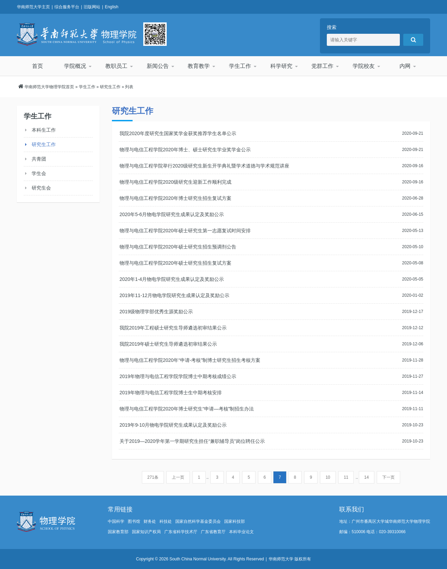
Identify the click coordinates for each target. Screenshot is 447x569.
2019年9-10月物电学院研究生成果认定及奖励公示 (173, 425)
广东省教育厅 (213, 531)
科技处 (165, 521)
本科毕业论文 (241, 531)
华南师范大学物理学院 (76, 34)
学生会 (39, 173)
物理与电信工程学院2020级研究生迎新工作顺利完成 (175, 182)
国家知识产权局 (146, 531)
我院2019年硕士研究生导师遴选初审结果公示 (168, 344)
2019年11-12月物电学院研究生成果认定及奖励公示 (174, 295)
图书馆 (134, 521)
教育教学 (199, 66)
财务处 (150, 521)
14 (366, 477)
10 (327, 477)
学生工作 (240, 66)
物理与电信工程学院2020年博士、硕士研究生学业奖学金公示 (185, 149)
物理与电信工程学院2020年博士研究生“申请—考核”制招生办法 (186, 408)
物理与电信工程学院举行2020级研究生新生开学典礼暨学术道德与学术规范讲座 (204, 166)
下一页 (388, 477)
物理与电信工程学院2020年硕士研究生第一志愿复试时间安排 (185, 230)
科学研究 (281, 66)
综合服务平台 (66, 6)
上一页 (178, 477)
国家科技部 (234, 521)
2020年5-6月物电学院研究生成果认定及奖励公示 (171, 214)
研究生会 (41, 188)
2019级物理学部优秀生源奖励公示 (156, 311)
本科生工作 (44, 130)
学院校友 (364, 66)
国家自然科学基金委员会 (198, 521)
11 (346, 477)
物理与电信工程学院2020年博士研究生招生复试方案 (175, 198)
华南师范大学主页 (33, 6)
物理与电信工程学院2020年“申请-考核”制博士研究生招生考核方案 (189, 360)
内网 (404, 66)
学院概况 (75, 66)
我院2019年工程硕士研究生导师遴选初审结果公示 (173, 328)
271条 (152, 477)
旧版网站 (92, 6)
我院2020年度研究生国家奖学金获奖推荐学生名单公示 (177, 133)
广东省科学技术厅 (180, 531)
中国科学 (116, 521)
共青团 (39, 159)
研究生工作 (110, 86)
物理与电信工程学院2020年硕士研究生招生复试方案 (175, 263)
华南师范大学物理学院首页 (49, 86)
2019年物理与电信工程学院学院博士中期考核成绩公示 (177, 376)
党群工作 (322, 66)
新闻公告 (158, 66)
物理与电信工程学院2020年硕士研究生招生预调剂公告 (177, 247)
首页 (37, 66)
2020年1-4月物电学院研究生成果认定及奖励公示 (171, 279)
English (111, 6)
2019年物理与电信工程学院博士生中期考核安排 (170, 392)
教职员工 (116, 66)
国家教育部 (118, 531)
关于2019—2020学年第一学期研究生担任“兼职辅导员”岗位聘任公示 (192, 441)
